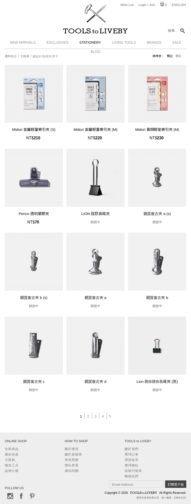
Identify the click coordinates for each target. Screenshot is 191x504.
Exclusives (57, 43)
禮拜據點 (132, 465)
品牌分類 (12, 471)
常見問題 (72, 460)
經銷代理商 (133, 471)
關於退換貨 (73, 454)
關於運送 (72, 449)
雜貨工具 (12, 465)
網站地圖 (72, 471)
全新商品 (12, 449)
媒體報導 (132, 460)
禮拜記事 (132, 454)
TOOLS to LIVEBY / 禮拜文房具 (95, 31)
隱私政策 (72, 465)
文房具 (24, 56)
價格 (178, 56)
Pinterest (32, 496)
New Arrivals (23, 43)
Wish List (127, 5)
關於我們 (132, 449)
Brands (154, 43)
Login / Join (147, 5)
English (179, 5)
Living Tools (124, 43)
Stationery (90, 43)
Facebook (21, 496)
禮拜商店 (11, 56)
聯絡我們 (132, 476)
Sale (176, 43)
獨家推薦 (12, 454)
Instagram (10, 496)
